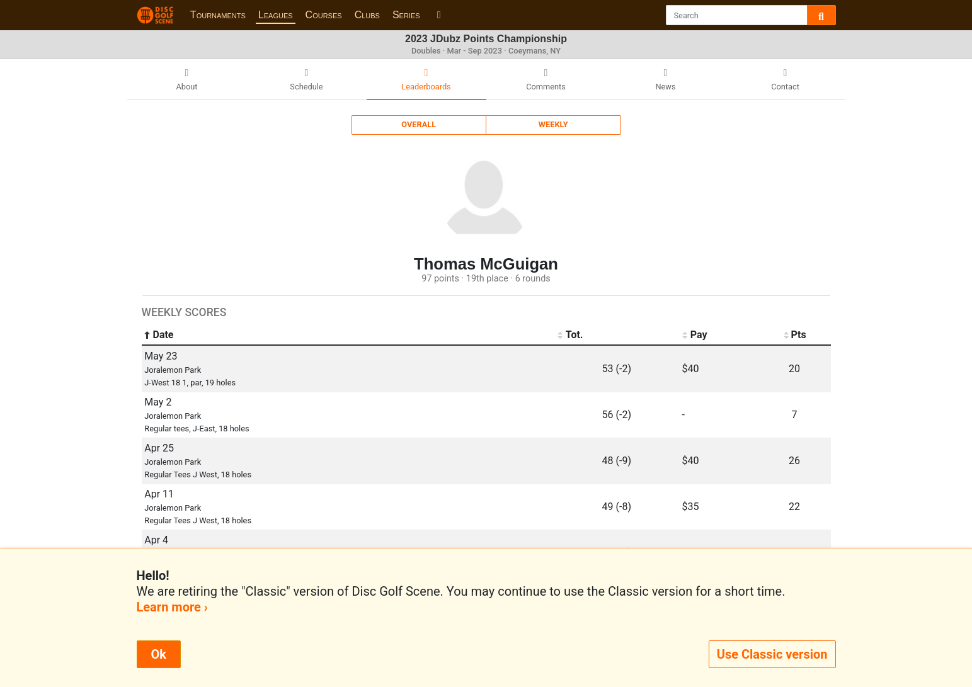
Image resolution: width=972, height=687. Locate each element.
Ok (159, 654)
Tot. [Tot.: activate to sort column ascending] (570, 335)
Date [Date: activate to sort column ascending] (158, 335)
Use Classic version (772, 654)
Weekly (553, 124)
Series (406, 14)
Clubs (367, 14)
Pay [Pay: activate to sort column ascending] (694, 335)
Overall (418, 124)
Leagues (275, 14)
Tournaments (218, 14)
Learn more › (172, 607)
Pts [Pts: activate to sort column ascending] (794, 335)
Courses (324, 14)
